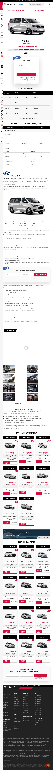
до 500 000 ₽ (25, 697)
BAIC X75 (43, 577)
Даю (40, 678)
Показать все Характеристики (26, 167)
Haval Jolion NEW (26, 637)
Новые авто (21, 4)
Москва (28, 685)
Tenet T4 (27, 577)
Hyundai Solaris (42, 437)
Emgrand (43, 546)
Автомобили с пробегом (17, 722)
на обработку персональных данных (39, 277)
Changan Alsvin (42, 608)
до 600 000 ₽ (25, 699)
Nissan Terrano (26, 608)
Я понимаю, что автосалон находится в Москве (40, 279)
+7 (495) (42, 537)
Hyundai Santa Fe (26, 498)
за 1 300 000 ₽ (38, 701)
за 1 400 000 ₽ (38, 703)
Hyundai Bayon (26, 468)
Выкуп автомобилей (27, 718)
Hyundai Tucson (26, 437)
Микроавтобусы (17, 710)
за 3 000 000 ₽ (38, 710)
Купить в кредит (23, 461)
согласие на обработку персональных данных (40, 678)
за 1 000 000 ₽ (38, 695)
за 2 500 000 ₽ (38, 708)
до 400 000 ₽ (25, 695)
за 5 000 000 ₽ (38, 712)
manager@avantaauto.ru (39, 720)
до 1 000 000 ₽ (26, 707)
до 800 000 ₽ (25, 703)
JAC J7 (26, 546)
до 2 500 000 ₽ (26, 712)
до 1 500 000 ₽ (26, 708)
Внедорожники (17, 705)
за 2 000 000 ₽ (38, 707)
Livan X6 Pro (42, 637)
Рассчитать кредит (41, 274)
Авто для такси (17, 728)
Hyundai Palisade (42, 468)
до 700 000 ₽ (25, 701)
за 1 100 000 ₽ (38, 697)
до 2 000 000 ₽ (26, 710)
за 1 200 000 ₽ (38, 699)
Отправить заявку (41, 675)
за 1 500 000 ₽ (38, 705)
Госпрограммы (17, 726)
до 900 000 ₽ (25, 705)
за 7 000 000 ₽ (38, 714)
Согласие (39, 277)
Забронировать (30, 461)
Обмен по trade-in (26, 720)
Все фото (18, 403)
